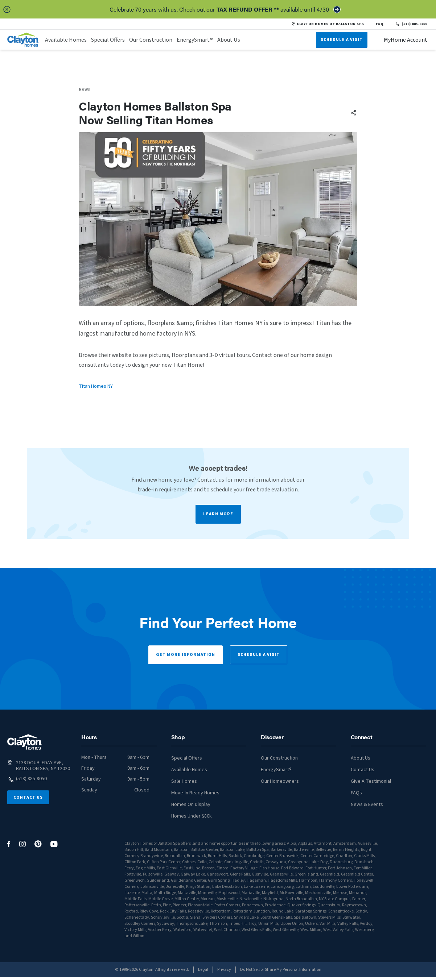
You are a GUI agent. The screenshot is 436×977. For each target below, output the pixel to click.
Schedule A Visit (342, 40)
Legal (203, 969)
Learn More (218, 514)
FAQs (356, 793)
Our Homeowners (280, 781)
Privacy (224, 969)
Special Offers (108, 40)
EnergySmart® (195, 40)
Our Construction (150, 40)
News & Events (367, 804)
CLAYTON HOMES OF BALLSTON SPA (327, 24)
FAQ (380, 24)
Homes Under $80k (191, 816)
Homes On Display (190, 804)
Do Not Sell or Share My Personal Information (280, 969)
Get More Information (185, 655)
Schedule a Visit (259, 655)
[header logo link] (23, 40)
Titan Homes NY (96, 386)
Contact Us (28, 797)
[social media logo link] (9, 844)
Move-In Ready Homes (195, 793)
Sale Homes (184, 781)
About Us (228, 40)
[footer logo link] (24, 742)
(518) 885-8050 (411, 23)
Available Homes (66, 40)
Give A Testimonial (371, 781)
